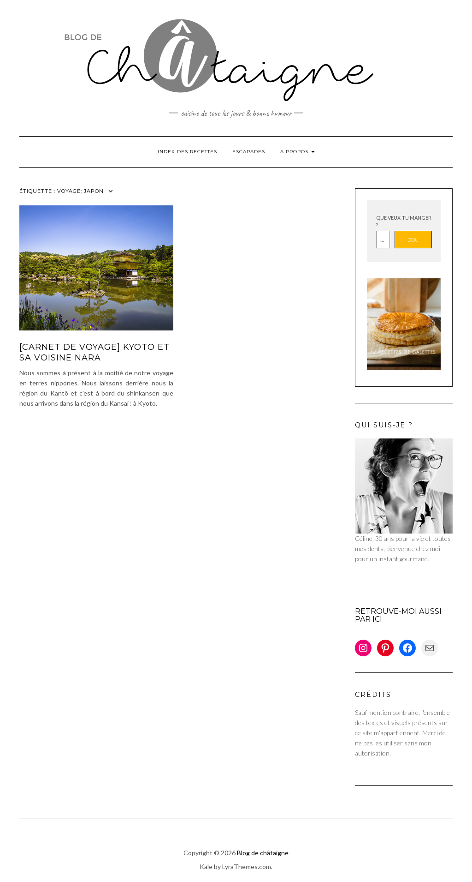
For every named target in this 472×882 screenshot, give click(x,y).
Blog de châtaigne (263, 853)
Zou (413, 240)
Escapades (248, 152)
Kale (206, 866)
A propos (297, 152)
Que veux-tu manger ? (403, 221)
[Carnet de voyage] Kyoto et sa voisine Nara (94, 352)
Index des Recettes (187, 152)
